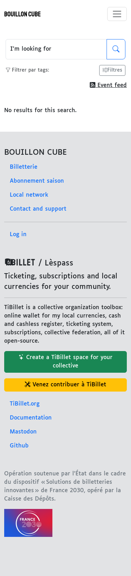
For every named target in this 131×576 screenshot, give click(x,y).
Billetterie (23, 167)
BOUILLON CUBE (22, 14)
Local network (29, 195)
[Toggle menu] (117, 14)
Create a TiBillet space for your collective (65, 362)
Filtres (112, 70)
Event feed (108, 85)
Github (19, 446)
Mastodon (23, 432)
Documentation (31, 418)
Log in (18, 235)
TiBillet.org (24, 404)
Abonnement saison (37, 181)
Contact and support (38, 209)
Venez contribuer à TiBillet (65, 385)
